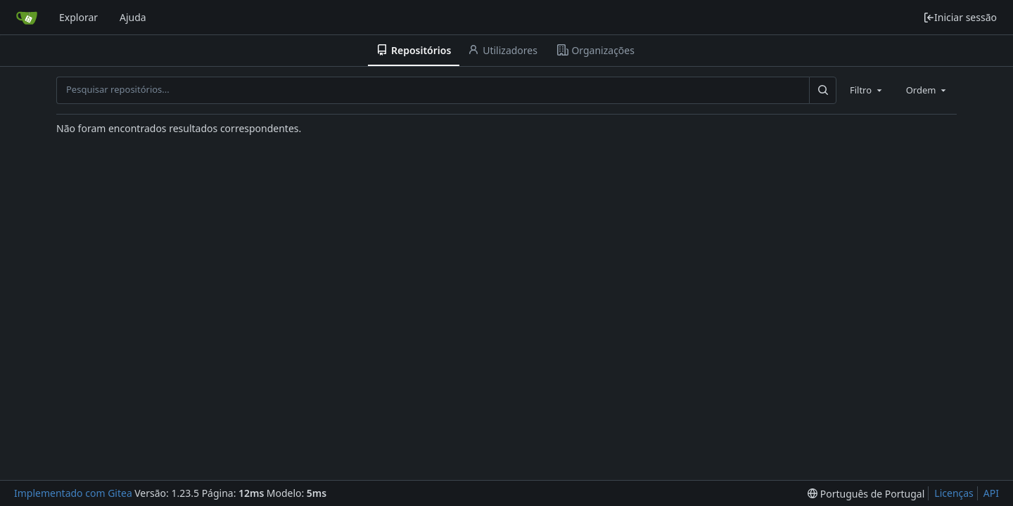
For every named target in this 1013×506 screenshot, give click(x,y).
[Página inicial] (26, 17)
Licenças (954, 493)
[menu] (866, 493)
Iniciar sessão (960, 17)
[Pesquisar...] (822, 90)
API (991, 493)
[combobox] (867, 90)
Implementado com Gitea (73, 493)
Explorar (78, 17)
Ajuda (133, 17)
